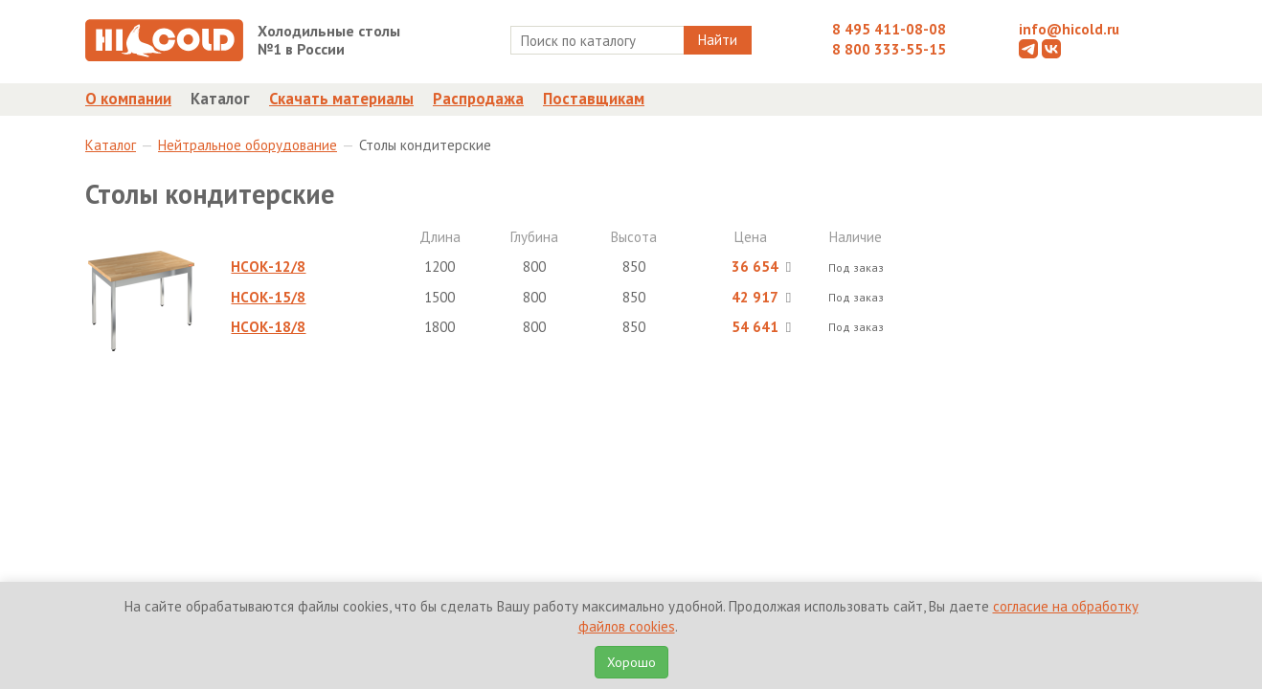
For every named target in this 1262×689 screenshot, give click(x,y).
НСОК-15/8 (268, 297)
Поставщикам (593, 98)
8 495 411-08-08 (889, 29)
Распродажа (478, 98)
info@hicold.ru (1069, 29)
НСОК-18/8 (268, 327)
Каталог (220, 98)
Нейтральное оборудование (247, 145)
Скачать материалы (341, 98)
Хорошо (631, 662)
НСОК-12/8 (268, 266)
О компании (128, 98)
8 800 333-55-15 (889, 49)
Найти (717, 40)
